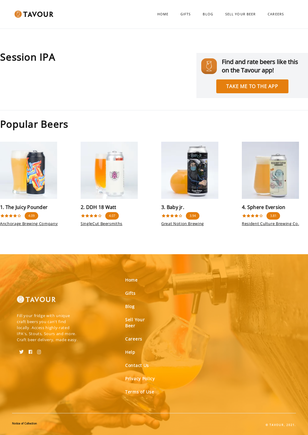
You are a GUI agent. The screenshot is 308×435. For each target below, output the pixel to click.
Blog (208, 14)
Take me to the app (252, 86)
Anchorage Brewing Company (29, 223)
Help (130, 352)
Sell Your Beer (240, 14)
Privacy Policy (140, 378)
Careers (276, 14)
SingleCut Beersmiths (101, 223)
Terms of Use (139, 392)
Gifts (185, 14)
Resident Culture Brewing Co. (270, 223)
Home (162, 14)
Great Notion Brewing (182, 223)
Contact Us (137, 365)
